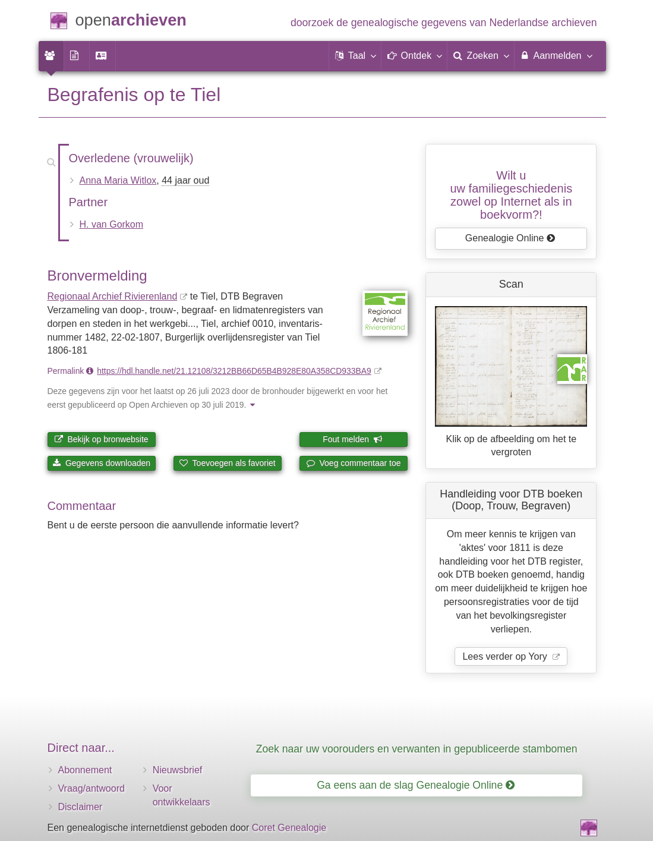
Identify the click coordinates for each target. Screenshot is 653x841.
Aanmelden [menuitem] (555, 55)
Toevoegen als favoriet (227, 463)
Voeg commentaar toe (354, 463)
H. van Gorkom (112, 224)
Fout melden (353, 439)
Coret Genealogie (289, 828)
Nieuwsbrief (178, 770)
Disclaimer (80, 807)
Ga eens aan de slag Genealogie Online (416, 785)
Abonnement (85, 770)
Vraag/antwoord (91, 788)
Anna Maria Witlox (118, 180)
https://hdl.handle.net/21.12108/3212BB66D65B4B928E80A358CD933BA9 (234, 371)
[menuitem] (51, 56)
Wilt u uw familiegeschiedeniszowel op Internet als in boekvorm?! (511, 195)
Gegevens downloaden (101, 463)
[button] (355, 56)
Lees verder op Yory (506, 656)
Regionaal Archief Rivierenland (113, 296)
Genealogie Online (510, 238)
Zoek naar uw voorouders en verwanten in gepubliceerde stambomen (417, 749)
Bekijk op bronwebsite (102, 439)
